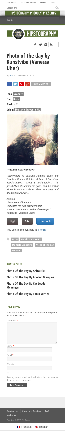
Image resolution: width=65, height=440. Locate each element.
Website (11, 368)
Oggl (12, 221)
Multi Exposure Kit (31, 239)
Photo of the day (45, 244)
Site (27, 221)
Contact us (11, 2)
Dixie (15, 239)
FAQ (53, 2)
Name (10, 350)
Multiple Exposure (22, 244)
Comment (12, 320)
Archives (43, 2)
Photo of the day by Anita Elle (26, 271)
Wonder (16, 250)
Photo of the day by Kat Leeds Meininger (26, 285)
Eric (11, 75)
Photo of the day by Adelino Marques (30, 277)
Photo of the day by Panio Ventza (28, 294)
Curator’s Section (28, 2)
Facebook (45, 221)
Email (10, 359)
